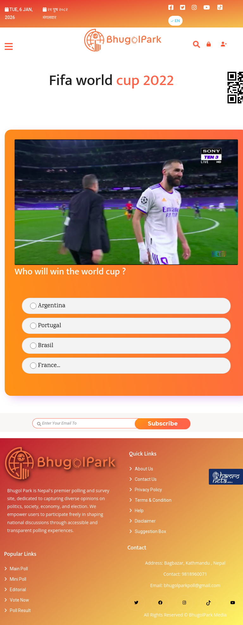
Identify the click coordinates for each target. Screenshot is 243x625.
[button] (175, 21)
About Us (144, 468)
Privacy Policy (148, 489)
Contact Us (146, 479)
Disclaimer (145, 521)
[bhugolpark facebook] (170, 6)
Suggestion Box (150, 531)
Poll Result (20, 610)
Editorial (18, 589)
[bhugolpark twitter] (182, 6)
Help (139, 510)
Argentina (51, 305)
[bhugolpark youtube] (206, 6)
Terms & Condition (153, 500)
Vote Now (19, 600)
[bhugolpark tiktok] (223, 6)
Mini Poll (18, 579)
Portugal (49, 325)
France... (49, 365)
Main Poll (19, 568)
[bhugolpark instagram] (194, 6)
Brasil (45, 345)
